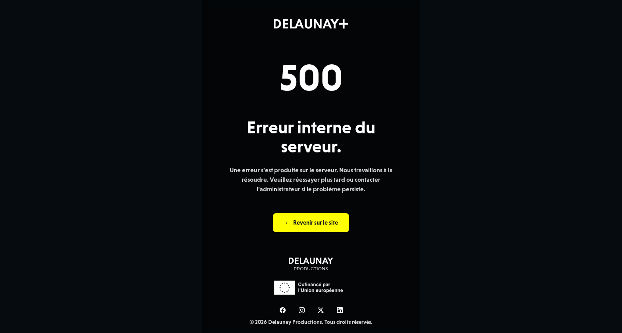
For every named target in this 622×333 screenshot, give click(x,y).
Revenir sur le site (311, 222)
